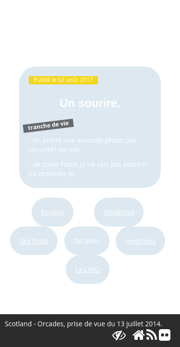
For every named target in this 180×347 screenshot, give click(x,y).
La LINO (87, 269)
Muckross (119, 211)
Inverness (140, 240)
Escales (52, 211)
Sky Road (34, 240)
